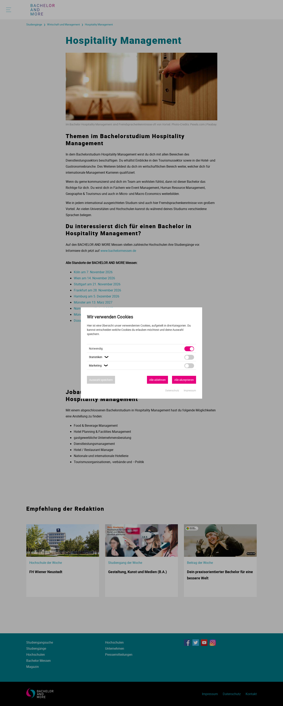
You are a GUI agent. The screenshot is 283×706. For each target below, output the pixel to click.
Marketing (99, 365)
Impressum (190, 390)
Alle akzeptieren (184, 380)
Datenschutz (172, 390)
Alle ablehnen (157, 380)
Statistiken (99, 357)
